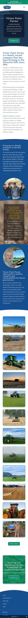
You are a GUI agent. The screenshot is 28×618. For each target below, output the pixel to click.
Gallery (4, 604)
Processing (5, 601)
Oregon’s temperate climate (11, 116)
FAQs (4, 606)
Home (4, 595)
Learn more (6, 174)
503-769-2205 (14, 1)
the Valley (14, 89)
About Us (5, 612)
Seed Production (7, 598)
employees (18, 72)
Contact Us (14, 41)
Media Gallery (14, 544)
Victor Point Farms (14, 19)
